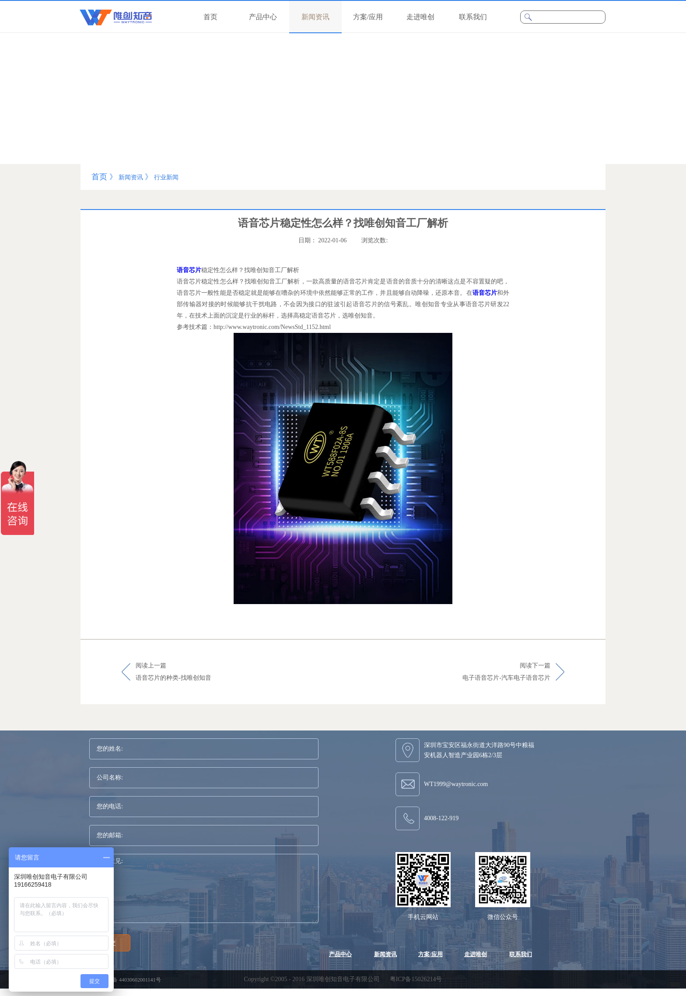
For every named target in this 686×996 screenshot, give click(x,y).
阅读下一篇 (506, 672)
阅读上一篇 (173, 672)
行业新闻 (166, 177)
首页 (210, 17)
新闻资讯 (131, 177)
